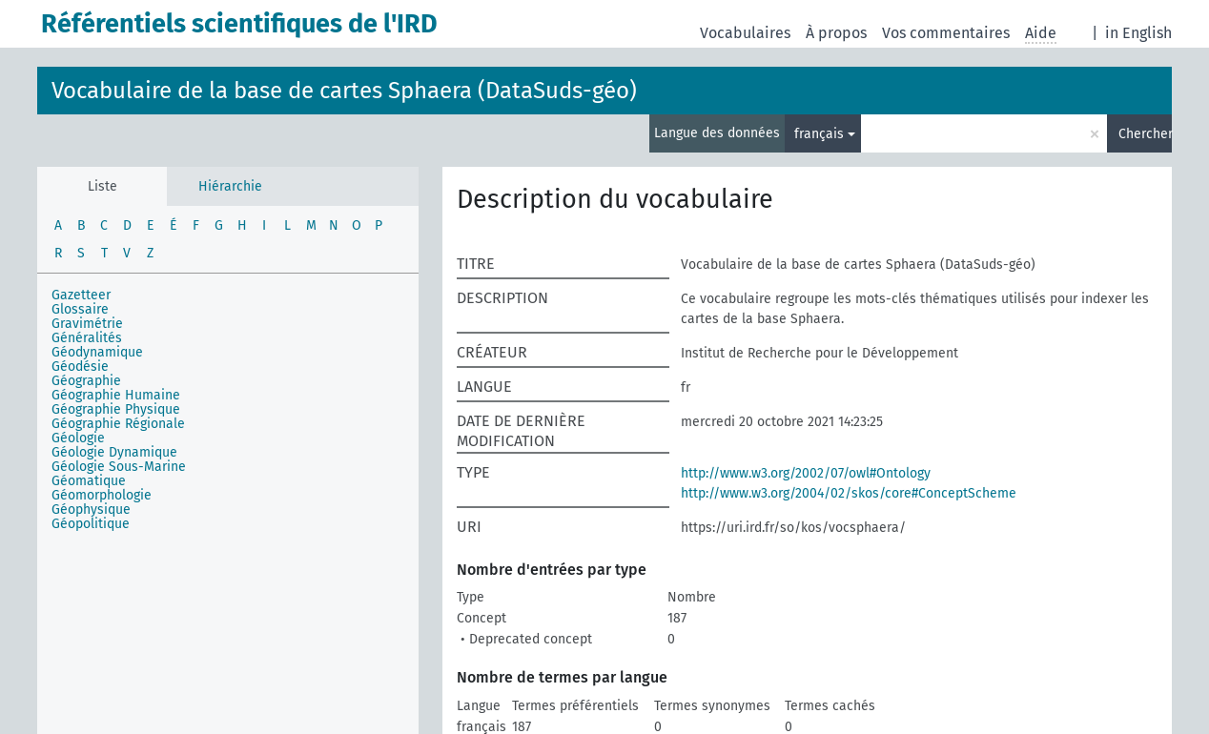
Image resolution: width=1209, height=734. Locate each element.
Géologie (78, 438)
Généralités (86, 338)
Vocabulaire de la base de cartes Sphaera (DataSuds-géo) (344, 90)
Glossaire (80, 309)
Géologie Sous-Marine (118, 467)
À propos (836, 33)
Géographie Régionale (118, 424)
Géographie (86, 381)
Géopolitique (90, 524)
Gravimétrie (87, 324)
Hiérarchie (230, 186)
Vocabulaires (745, 33)
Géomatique (88, 481)
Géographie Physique (115, 409)
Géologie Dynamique (114, 452)
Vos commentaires (946, 33)
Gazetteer (81, 295)
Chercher (1145, 134)
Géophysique (91, 509)
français (819, 134)
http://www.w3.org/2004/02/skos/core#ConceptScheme (848, 493)
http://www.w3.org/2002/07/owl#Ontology (806, 473)
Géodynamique (97, 352)
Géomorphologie (101, 495)
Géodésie (80, 366)
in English (1138, 33)
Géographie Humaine (115, 395)
